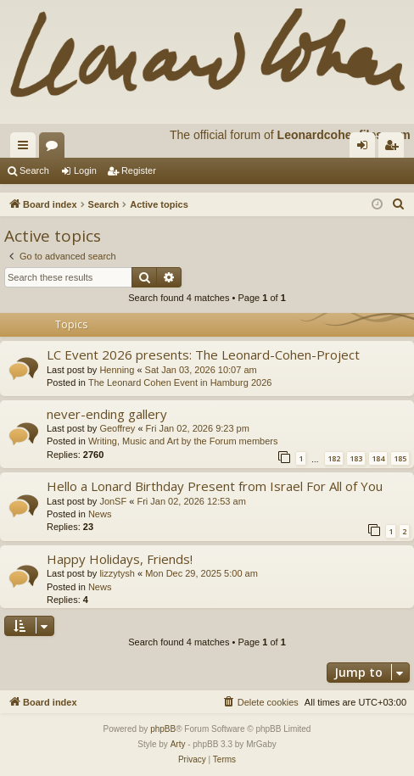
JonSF (112, 501)
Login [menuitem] (366, 148)
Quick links (26, 148)
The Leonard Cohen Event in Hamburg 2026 (179, 382)
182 (333, 458)
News (100, 514)
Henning (116, 370)
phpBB (163, 729)
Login (85, 170)
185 (400, 458)
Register (138, 170)
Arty (178, 744)
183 (356, 458)
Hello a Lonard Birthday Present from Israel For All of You (215, 485)
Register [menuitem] (395, 148)
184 (378, 458)
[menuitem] (398, 204)
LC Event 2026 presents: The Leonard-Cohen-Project (203, 354)
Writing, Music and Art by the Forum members (183, 441)
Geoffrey (117, 428)
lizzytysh (117, 573)
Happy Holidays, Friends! (120, 558)
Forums (55, 148)
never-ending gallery (107, 413)
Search (34, 170)
